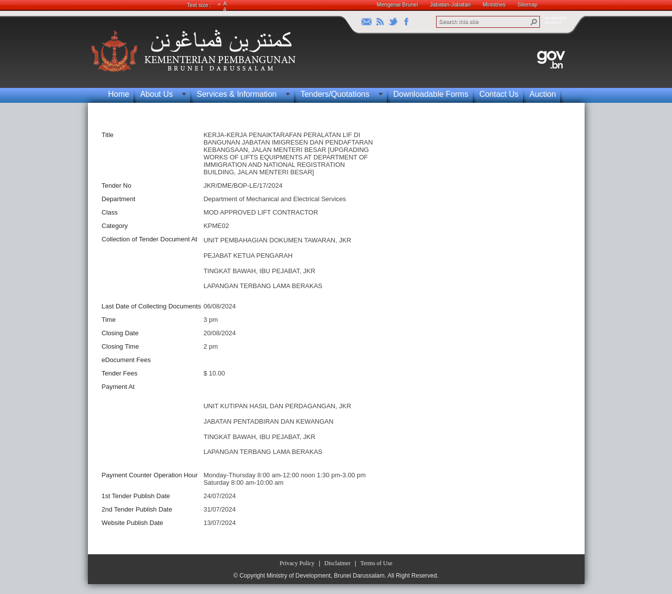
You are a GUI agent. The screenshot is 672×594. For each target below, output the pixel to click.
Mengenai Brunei (397, 4)
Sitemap (527, 4)
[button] (533, 21)
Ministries (494, 4)
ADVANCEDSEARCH (556, 20)
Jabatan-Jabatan (450, 4)
